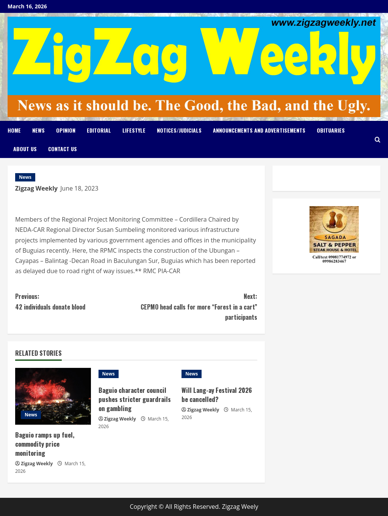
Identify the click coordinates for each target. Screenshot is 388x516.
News (38, 130)
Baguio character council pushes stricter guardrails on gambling (135, 399)
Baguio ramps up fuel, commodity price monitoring (45, 444)
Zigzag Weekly (36, 188)
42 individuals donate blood (75, 301)
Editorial (99, 130)
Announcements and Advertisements (259, 130)
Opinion (65, 130)
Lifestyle (134, 130)
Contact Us (62, 149)
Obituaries (331, 130)
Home (14, 130)
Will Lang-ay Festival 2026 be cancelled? (216, 394)
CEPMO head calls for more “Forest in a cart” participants (196, 306)
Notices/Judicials (179, 130)
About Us (25, 149)
